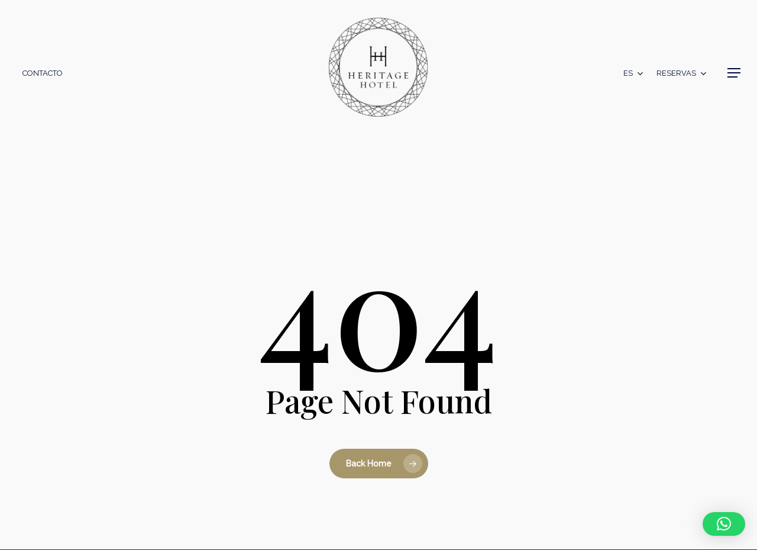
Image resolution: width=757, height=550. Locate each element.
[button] (733, 73)
